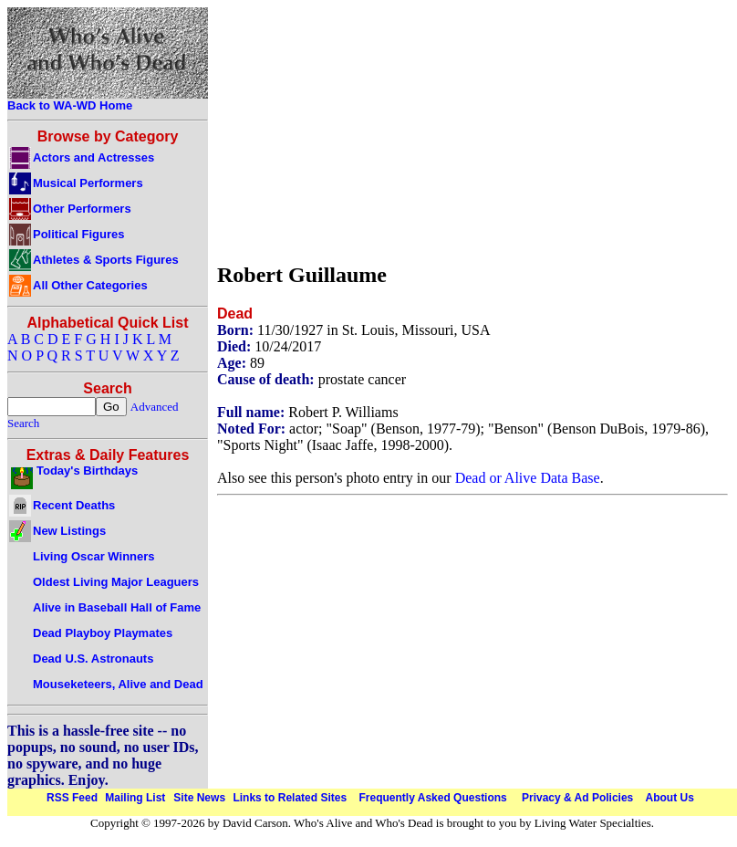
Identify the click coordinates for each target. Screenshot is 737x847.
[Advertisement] (369, 130)
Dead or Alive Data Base (527, 478)
